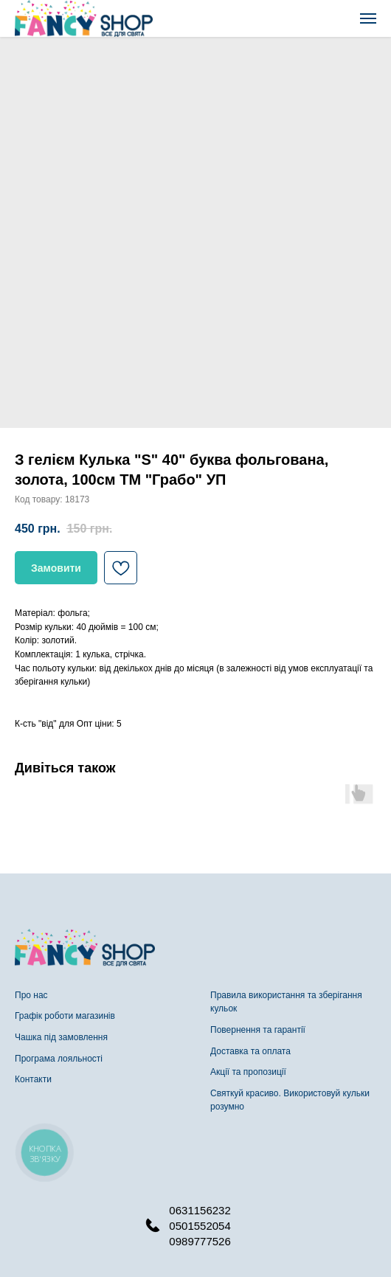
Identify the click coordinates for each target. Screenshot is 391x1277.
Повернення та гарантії (257, 1030)
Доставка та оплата (250, 1051)
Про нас (31, 995)
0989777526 (199, 1241)
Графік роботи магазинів (65, 1016)
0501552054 (199, 1225)
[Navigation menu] (368, 18)
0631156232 (199, 1210)
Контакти (33, 1079)
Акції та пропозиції (248, 1072)
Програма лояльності (59, 1058)
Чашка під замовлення (61, 1037)
